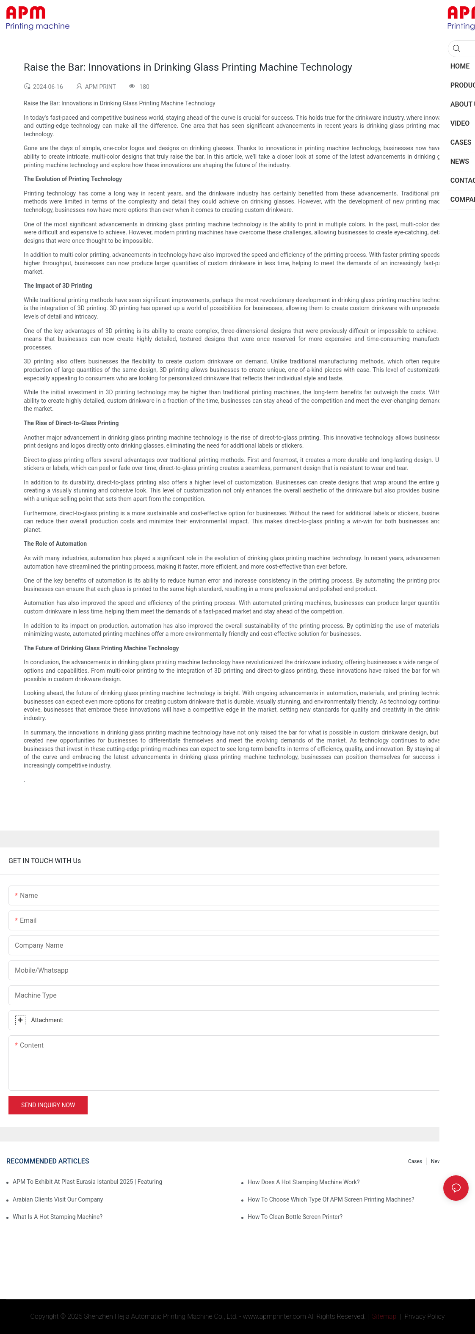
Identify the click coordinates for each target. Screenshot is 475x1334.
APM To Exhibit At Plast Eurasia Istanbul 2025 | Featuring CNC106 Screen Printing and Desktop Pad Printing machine (88, 1181)
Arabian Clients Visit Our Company (58, 1199)
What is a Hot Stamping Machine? (57, 1216)
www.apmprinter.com (274, 1316)
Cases (415, 1161)
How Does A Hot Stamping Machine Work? (304, 1182)
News (437, 1161)
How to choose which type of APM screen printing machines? (331, 1199)
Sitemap (383, 1316)
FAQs (458, 1161)
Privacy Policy (424, 1316)
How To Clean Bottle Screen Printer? (295, 1216)
